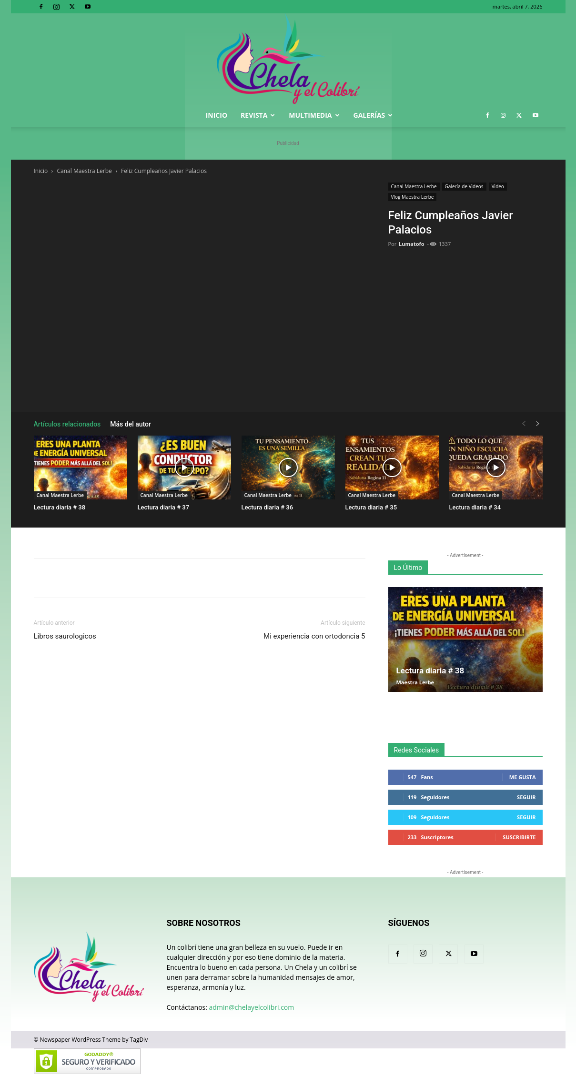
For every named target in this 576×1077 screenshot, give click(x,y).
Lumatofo (411, 243)
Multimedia (314, 115)
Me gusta (522, 777)
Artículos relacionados (67, 424)
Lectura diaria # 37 (164, 507)
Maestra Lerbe (415, 682)
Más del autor (130, 424)
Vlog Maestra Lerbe (412, 196)
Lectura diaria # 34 (475, 507)
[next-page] (538, 424)
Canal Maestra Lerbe (84, 171)
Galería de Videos (464, 186)
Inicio (216, 115)
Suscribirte (519, 837)
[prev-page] (523, 424)
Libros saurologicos (65, 636)
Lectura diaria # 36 (267, 507)
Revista (258, 115)
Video (498, 186)
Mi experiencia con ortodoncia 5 (314, 636)
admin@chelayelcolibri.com (251, 1007)
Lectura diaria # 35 (371, 507)
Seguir (526, 797)
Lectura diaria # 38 (60, 507)
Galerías (373, 115)
